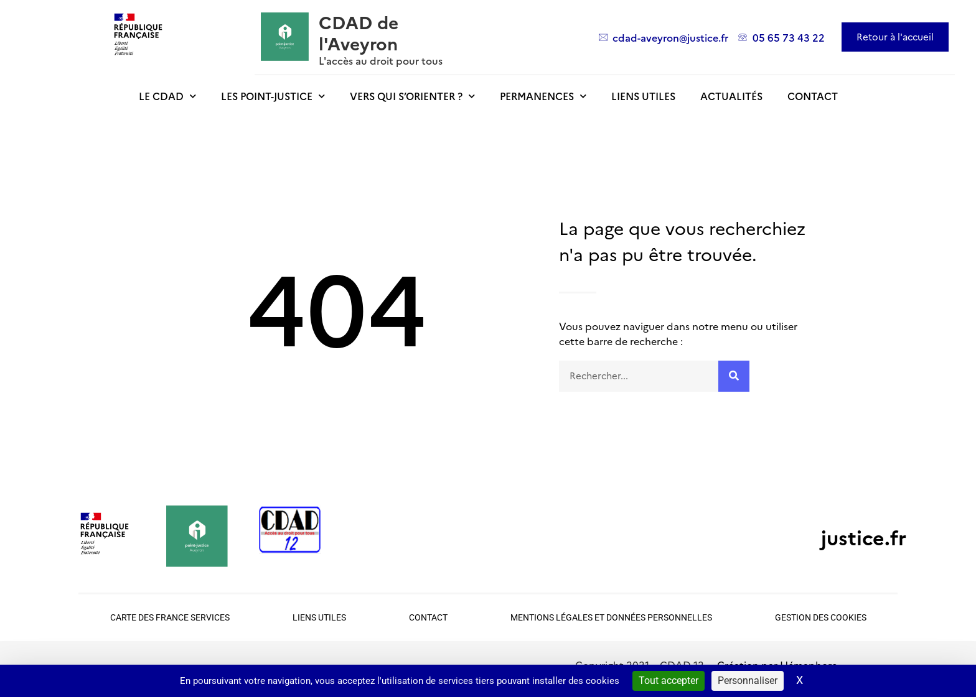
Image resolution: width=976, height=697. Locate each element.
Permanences (543, 96)
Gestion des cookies (820, 617)
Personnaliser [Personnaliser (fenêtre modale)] (747, 680)
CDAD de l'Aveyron (358, 32)
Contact (812, 96)
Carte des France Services (170, 617)
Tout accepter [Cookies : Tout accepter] (668, 680)
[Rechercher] (733, 376)
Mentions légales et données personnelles (611, 617)
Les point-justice (273, 96)
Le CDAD (167, 96)
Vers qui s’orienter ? (412, 96)
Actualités (731, 96)
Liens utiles (643, 96)
